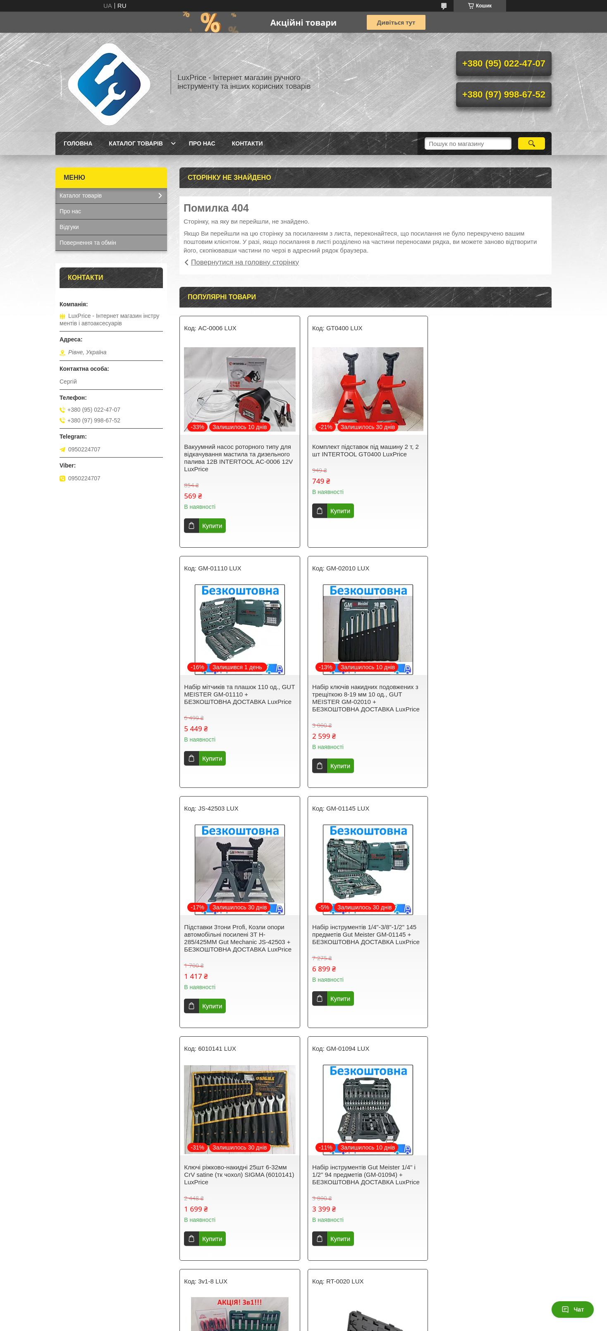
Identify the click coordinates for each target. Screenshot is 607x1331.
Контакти (247, 143)
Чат (573, 1309)
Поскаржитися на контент (338, 1323)
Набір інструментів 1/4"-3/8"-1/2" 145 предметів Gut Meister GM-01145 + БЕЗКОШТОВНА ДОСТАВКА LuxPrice (491, 694)
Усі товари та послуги (362, 1275)
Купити (212, 525)
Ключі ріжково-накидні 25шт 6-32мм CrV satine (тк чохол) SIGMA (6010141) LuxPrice (235, 934)
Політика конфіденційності (402, 1323)
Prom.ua (342, 1316)
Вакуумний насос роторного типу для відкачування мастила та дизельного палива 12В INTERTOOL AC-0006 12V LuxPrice (238, 457)
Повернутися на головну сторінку (245, 262)
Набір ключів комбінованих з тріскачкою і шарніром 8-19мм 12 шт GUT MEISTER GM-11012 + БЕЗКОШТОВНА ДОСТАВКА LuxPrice (491, 1170)
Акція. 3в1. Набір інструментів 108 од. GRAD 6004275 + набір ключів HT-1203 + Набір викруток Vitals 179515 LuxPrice (491, 938)
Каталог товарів (136, 143)
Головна (78, 143)
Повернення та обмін (88, 242)
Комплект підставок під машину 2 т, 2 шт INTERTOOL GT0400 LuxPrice (364, 450)
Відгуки (69, 227)
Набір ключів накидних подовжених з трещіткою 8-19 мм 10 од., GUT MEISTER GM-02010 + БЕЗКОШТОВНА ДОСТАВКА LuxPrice (238, 698)
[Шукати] (531, 143)
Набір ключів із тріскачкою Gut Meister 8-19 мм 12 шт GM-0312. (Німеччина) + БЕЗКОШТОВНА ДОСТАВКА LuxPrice (365, 1170)
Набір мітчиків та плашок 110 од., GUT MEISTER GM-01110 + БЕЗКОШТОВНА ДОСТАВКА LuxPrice (491, 454)
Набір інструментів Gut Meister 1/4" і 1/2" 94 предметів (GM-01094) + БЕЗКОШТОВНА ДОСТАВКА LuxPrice (364, 934)
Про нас (202, 143)
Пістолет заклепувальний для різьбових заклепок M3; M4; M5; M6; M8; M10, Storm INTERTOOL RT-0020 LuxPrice (237, 1170)
